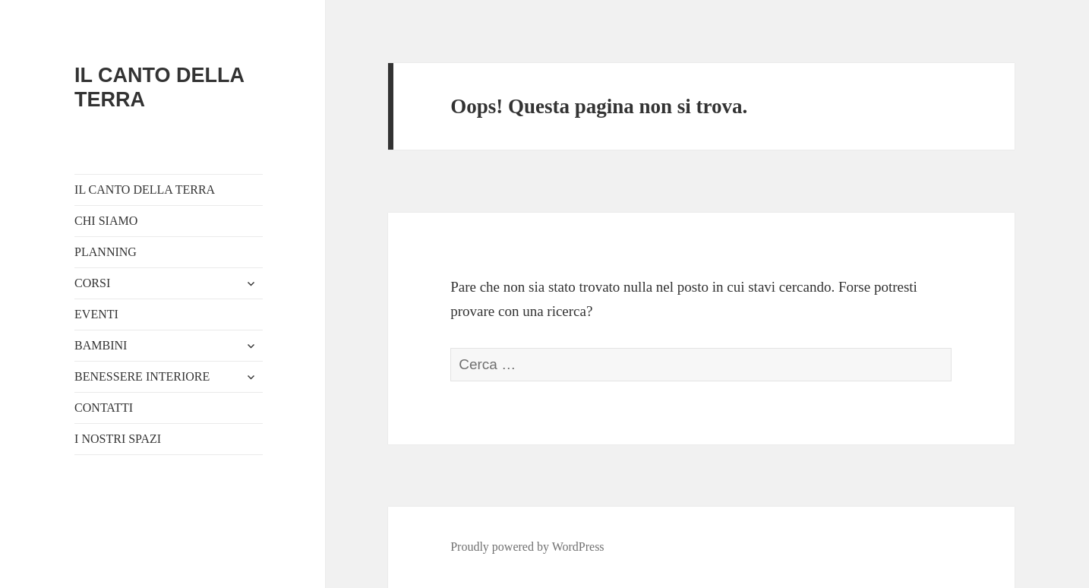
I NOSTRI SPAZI (117, 438)
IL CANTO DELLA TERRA (144, 189)
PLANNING (105, 251)
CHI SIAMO (105, 220)
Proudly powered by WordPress (527, 546)
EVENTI (96, 314)
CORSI (92, 283)
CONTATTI (103, 407)
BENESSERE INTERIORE (142, 376)
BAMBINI (100, 345)
